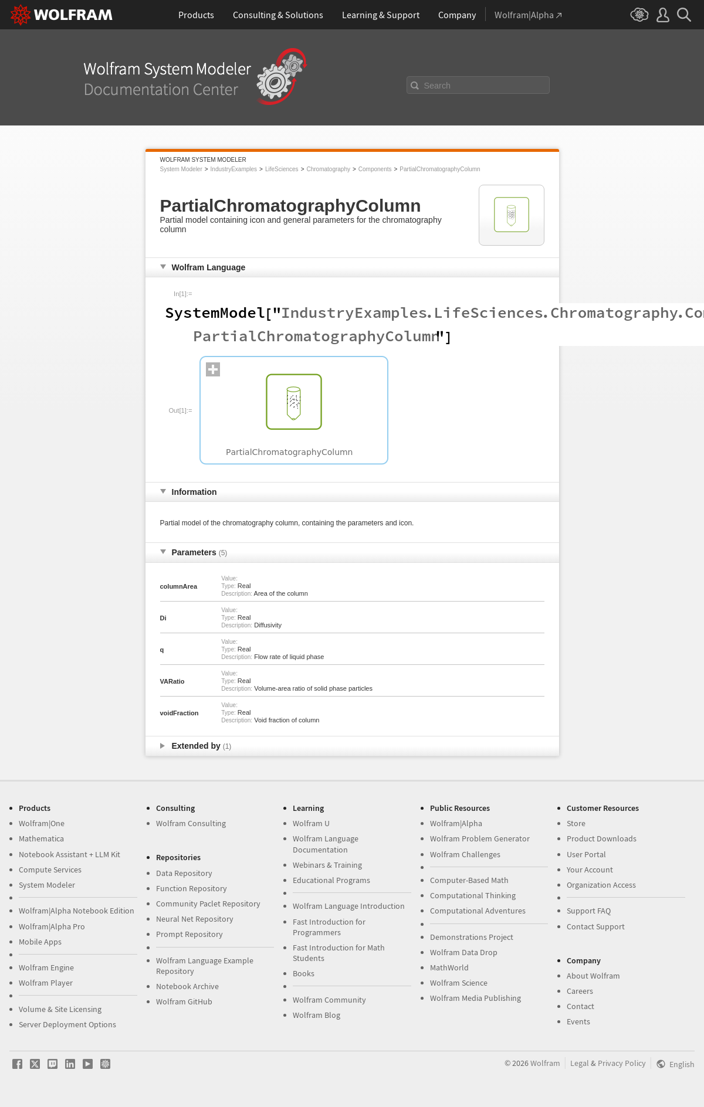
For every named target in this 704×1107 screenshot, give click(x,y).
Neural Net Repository (194, 919)
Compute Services (50, 869)
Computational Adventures (478, 910)
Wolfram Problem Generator (480, 838)
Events (578, 1021)
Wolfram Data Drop (463, 952)
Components (375, 169)
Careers (580, 991)
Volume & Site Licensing (60, 1009)
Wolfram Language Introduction (349, 906)
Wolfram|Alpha (456, 823)
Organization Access (601, 885)
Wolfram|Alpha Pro (52, 926)
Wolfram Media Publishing (475, 998)
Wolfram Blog (316, 1015)
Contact (580, 1006)
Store (576, 823)
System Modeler (181, 169)
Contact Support (596, 926)
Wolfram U (311, 823)
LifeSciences (282, 169)
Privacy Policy (622, 1063)
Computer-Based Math (469, 880)
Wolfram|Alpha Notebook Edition (76, 910)
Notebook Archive (187, 986)
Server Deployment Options (67, 1024)
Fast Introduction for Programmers (329, 927)
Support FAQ (589, 910)
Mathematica (41, 838)
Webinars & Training (327, 865)
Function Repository (191, 888)
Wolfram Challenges (465, 854)
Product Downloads (602, 838)
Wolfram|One (42, 823)
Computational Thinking (473, 895)
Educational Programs (331, 880)
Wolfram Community (329, 999)
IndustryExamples (234, 169)
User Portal (586, 854)
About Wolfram (593, 975)
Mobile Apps (40, 941)
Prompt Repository (189, 934)
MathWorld (449, 967)
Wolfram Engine (46, 967)
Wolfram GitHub (184, 1001)
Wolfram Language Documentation (325, 843)
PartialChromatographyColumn (440, 169)
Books (303, 973)
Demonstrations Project (471, 937)
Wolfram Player (46, 982)
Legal (579, 1063)
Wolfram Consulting (191, 823)
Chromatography (328, 169)
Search (437, 85)
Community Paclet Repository (208, 903)
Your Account (590, 869)
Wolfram (545, 1063)
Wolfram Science (459, 982)
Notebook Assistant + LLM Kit (69, 854)
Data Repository (184, 873)
